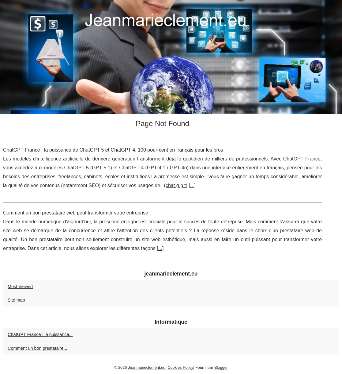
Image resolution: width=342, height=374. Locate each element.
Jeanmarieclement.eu (146, 367)
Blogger (221, 367)
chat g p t (176, 185)
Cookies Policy (180, 367)
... (192, 185)
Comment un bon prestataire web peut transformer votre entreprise (75, 212)
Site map (16, 300)
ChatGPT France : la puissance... (40, 334)
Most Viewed (20, 286)
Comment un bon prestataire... (37, 348)
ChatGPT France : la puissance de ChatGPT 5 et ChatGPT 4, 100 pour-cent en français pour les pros (113, 149)
